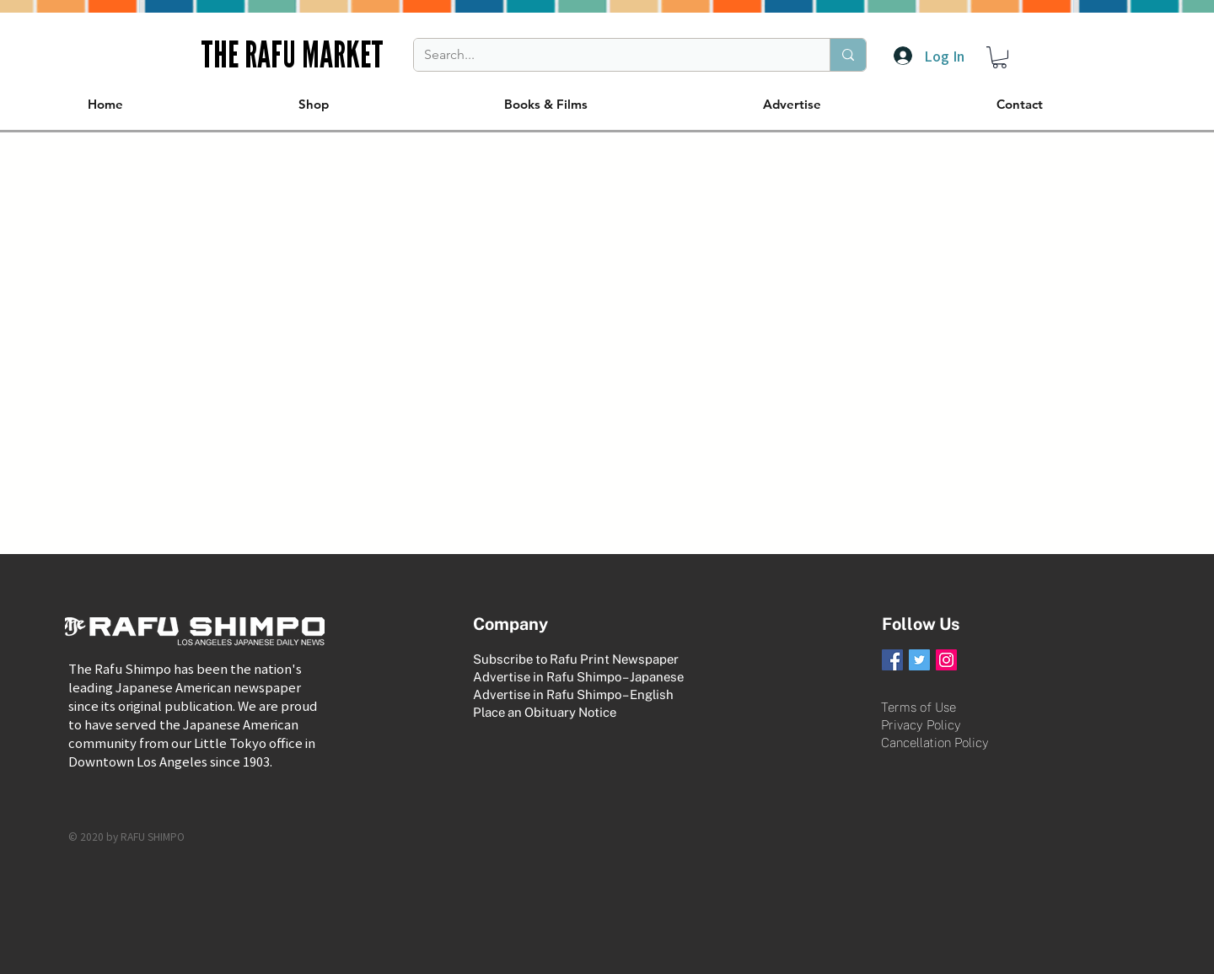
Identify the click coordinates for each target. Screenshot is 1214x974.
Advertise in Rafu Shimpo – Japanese (578, 677)
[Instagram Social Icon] (946, 659)
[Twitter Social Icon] (919, 659)
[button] (999, 57)
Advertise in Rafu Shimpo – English (573, 694)
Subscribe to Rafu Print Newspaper (576, 659)
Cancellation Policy (935, 742)
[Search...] (609, 55)
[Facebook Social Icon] (892, 659)
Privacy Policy (921, 725)
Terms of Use (918, 707)
